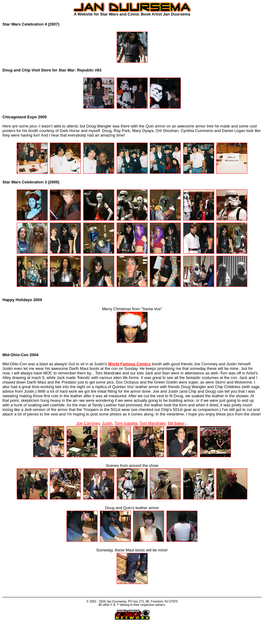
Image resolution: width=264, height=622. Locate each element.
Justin (107, 423)
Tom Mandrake (152, 423)
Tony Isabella (126, 423)
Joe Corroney (88, 423)
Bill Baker (176, 423)
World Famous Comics (129, 364)
